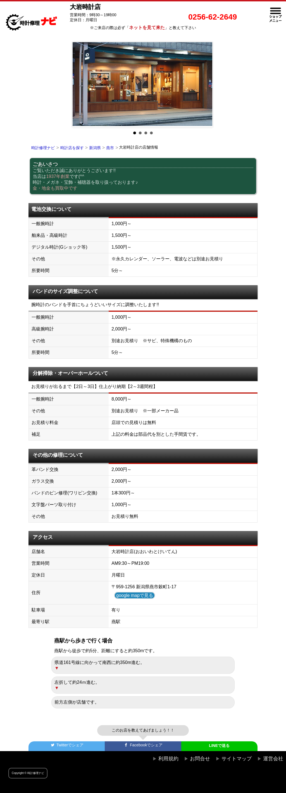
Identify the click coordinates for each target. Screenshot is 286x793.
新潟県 (95, 148)
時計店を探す (72, 148)
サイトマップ (236, 758)
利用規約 (168, 758)
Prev (80, 84)
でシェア (67, 745)
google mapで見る (134, 595)
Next (205, 84)
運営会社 (273, 758)
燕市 (110, 148)
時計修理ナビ (43, 148)
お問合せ (200, 758)
